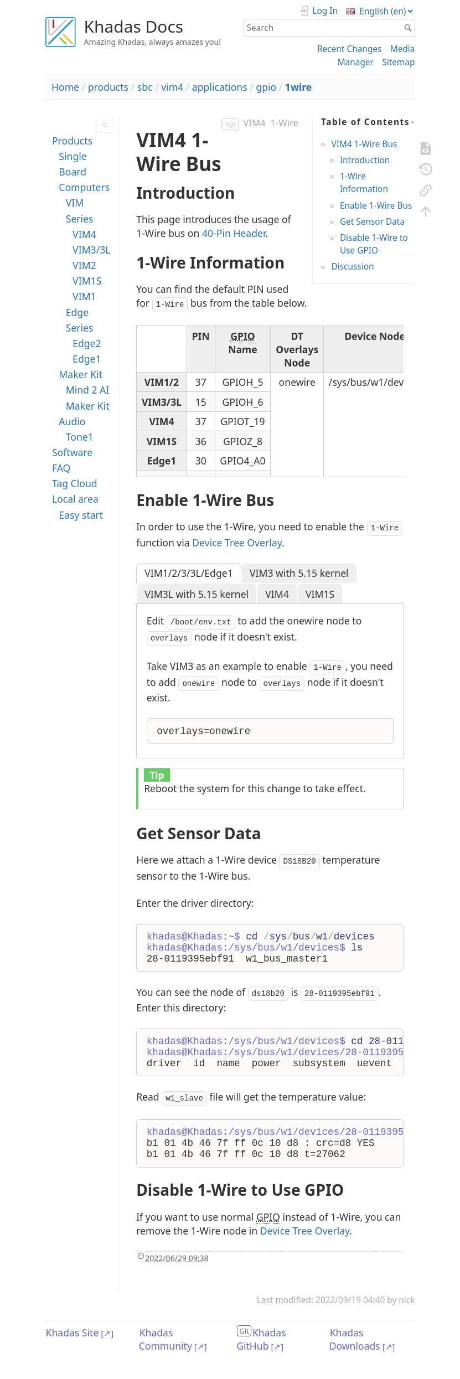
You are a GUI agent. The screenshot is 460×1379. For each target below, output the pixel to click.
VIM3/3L (91, 249)
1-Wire (284, 122)
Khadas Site (72, 1332)
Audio (72, 421)
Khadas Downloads (354, 1339)
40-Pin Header (233, 233)
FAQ (61, 467)
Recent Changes (349, 49)
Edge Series (80, 320)
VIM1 (84, 296)
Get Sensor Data (372, 222)
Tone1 (80, 436)
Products (72, 140)
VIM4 (84, 234)
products (108, 87)
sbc (145, 87)
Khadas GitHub (261, 1339)
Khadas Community (165, 1339)
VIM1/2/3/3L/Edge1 (188, 573)
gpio (266, 87)
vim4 (172, 87)
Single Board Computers (84, 171)
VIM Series (80, 210)
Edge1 (87, 358)
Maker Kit (80, 374)
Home (65, 87)
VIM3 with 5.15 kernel (299, 573)
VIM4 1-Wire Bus (364, 144)
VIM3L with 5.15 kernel (196, 594)
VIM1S (87, 280)
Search (409, 28)
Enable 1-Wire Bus (376, 205)
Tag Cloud (74, 483)
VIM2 (84, 265)
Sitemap (398, 62)
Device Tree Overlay (237, 542)
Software (72, 452)
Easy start (81, 514)
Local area (75, 498)
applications (219, 87)
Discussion (352, 266)
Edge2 (87, 343)
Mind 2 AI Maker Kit (88, 397)
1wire (298, 87)
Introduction (365, 160)
